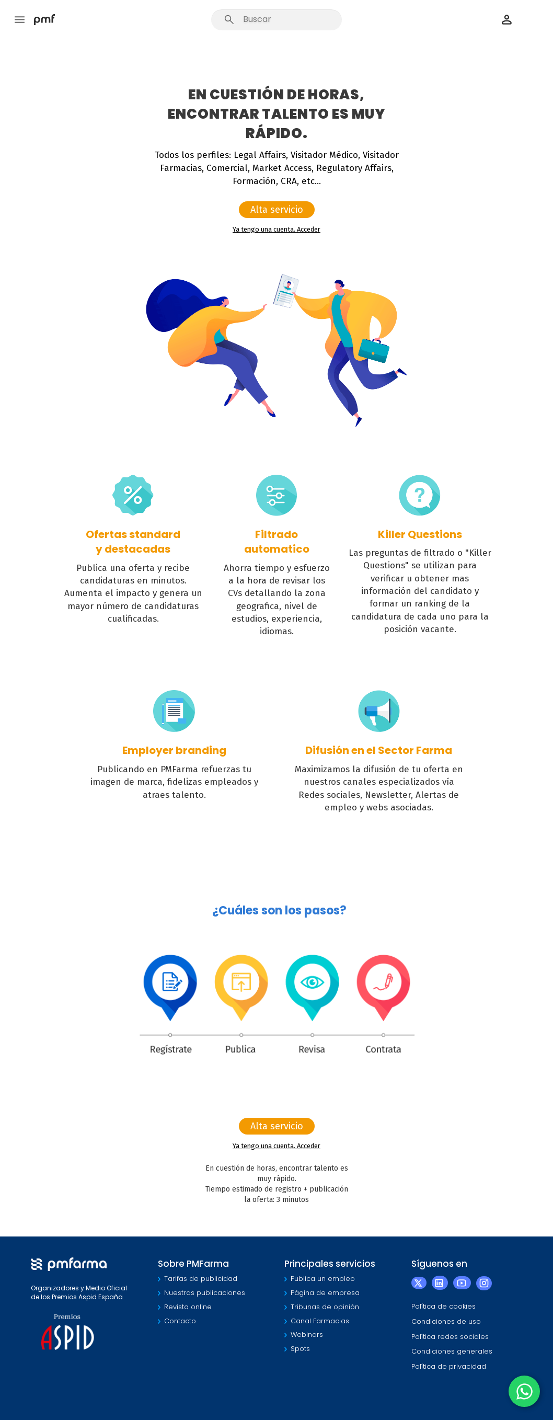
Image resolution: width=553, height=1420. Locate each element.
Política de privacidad (448, 1366)
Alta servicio (276, 209)
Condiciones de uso (446, 1321)
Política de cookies (443, 1306)
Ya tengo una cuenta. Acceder (276, 229)
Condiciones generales (451, 1351)
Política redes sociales (450, 1337)
